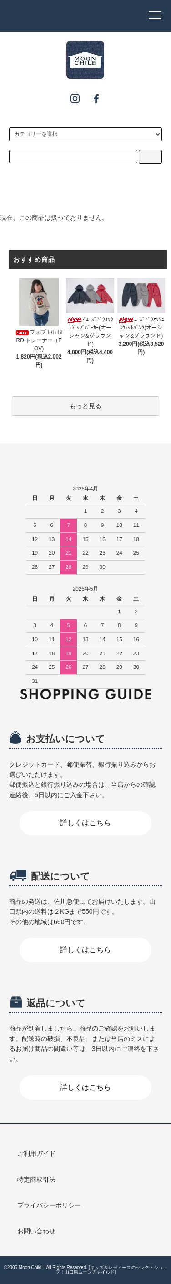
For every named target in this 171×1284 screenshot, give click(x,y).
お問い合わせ (36, 1231)
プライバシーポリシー (49, 1205)
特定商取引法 (36, 1179)
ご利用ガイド (36, 1153)
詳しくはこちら (85, 823)
